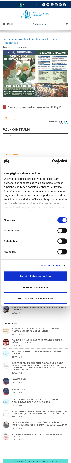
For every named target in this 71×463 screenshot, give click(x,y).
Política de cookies (34, 461)
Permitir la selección (35, 287)
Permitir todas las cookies (35, 276)
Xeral (6, 47)
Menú (8, 24)
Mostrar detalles (51, 265)
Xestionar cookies (50, 461)
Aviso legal (20, 461)
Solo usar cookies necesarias (35, 298)
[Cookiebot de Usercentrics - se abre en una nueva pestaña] (52, 161)
